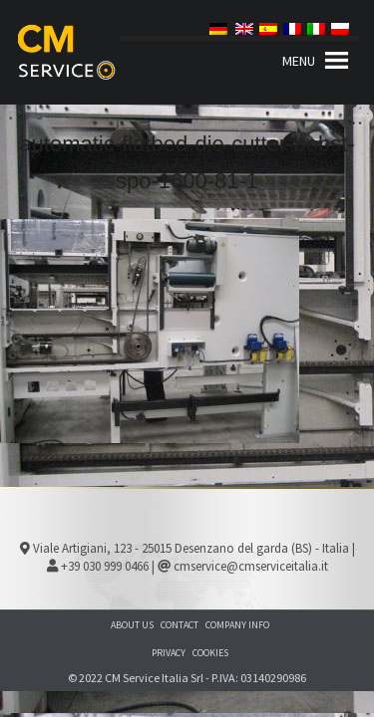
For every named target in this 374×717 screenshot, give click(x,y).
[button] (298, 61)
